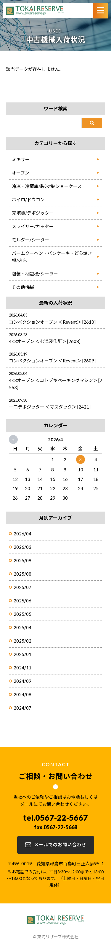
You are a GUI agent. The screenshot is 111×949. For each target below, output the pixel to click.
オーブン (20, 172)
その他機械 (23, 287)
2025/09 (22, 560)
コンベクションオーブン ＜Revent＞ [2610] (52, 322)
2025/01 (22, 654)
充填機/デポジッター (33, 213)
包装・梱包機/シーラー (35, 273)
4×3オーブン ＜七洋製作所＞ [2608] (45, 341)
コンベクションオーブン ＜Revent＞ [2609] (52, 360)
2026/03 (22, 547)
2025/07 (22, 587)
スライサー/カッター (33, 226)
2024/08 (22, 694)
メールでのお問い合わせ (60, 844)
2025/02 (22, 640)
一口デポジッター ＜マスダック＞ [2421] (50, 406)
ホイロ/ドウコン (28, 199)
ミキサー (21, 159)
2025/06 (22, 600)
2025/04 (22, 627)
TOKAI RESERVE (35, 10)
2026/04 (22, 533)
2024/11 (22, 667)
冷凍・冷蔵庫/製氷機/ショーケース (47, 186)
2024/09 (22, 681)
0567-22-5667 (61, 817)
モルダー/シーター (30, 239)
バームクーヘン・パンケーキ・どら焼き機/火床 (52, 256)
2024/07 (22, 707)
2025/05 (22, 614)
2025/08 (22, 573)
